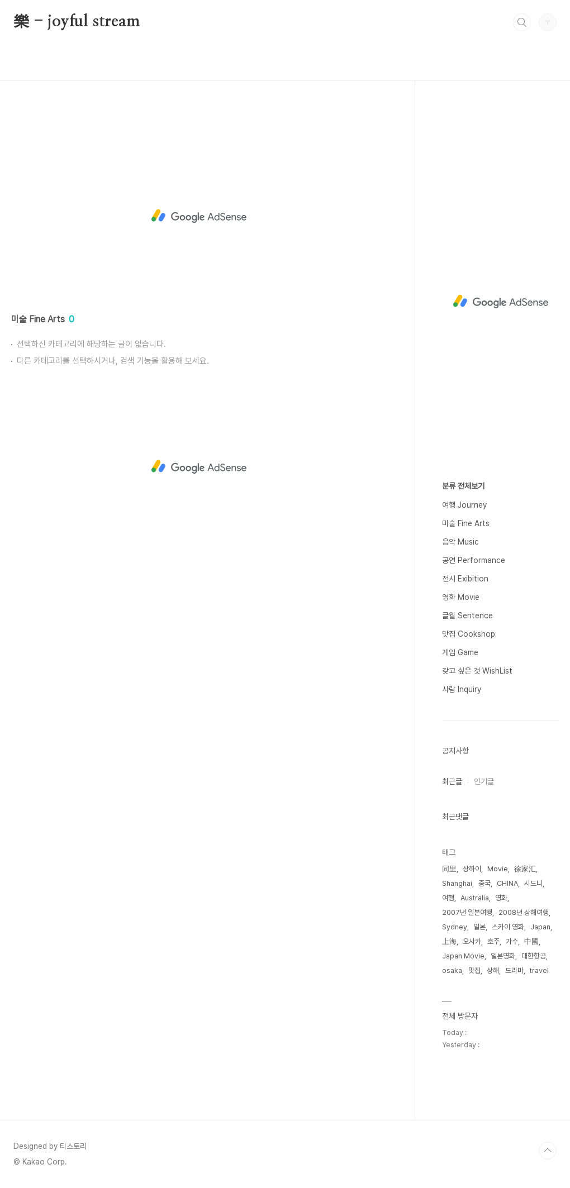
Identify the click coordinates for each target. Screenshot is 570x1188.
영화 (501, 898)
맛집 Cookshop (468, 633)
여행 (448, 898)
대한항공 (533, 956)
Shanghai (457, 883)
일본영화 (503, 956)
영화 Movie (460, 597)
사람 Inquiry (461, 689)
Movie (497, 869)
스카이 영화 (508, 927)
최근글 (452, 781)
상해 (493, 970)
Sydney (454, 927)
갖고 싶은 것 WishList (477, 670)
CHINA (507, 883)
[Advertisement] (198, 216)
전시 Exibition (465, 578)
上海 (449, 941)
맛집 (474, 970)
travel (539, 970)
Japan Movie (463, 956)
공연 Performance (473, 560)
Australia (474, 898)
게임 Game (460, 652)
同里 (449, 869)
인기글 (484, 781)
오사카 (472, 941)
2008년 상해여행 (523, 912)
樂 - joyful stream (76, 22)
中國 (531, 941)
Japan (540, 927)
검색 (522, 22)
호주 (493, 941)
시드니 (533, 883)
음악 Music (460, 541)
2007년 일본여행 (467, 912)
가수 (512, 941)
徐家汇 (525, 869)
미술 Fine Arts (466, 523)
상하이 (472, 869)
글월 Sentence (467, 615)
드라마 (514, 970)
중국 (484, 883)
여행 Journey (464, 504)
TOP (548, 1151)
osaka (452, 970)
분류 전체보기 (463, 485)
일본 (479, 927)
